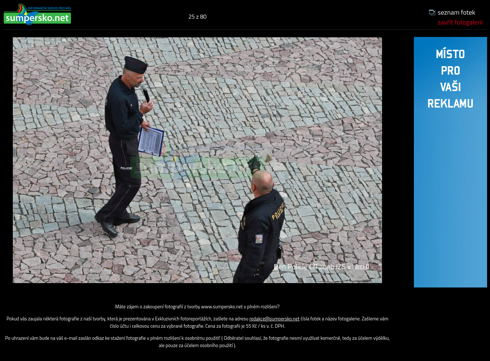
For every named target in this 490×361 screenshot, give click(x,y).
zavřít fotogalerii (460, 22)
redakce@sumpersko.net (274, 318)
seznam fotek (456, 12)
